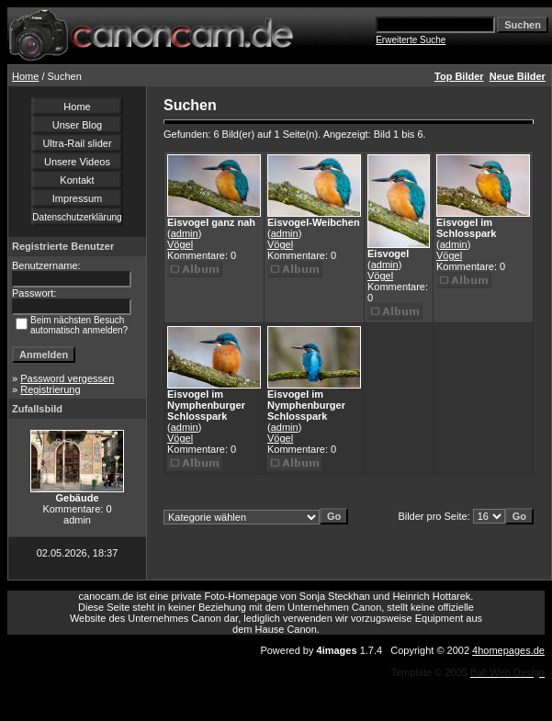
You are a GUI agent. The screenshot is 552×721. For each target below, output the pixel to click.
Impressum (77, 198)
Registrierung (50, 389)
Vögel (180, 244)
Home (25, 76)
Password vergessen (67, 378)
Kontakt (77, 180)
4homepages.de (508, 650)
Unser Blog (77, 124)
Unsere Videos (77, 161)
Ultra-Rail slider (76, 143)
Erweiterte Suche (410, 40)
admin (184, 233)
